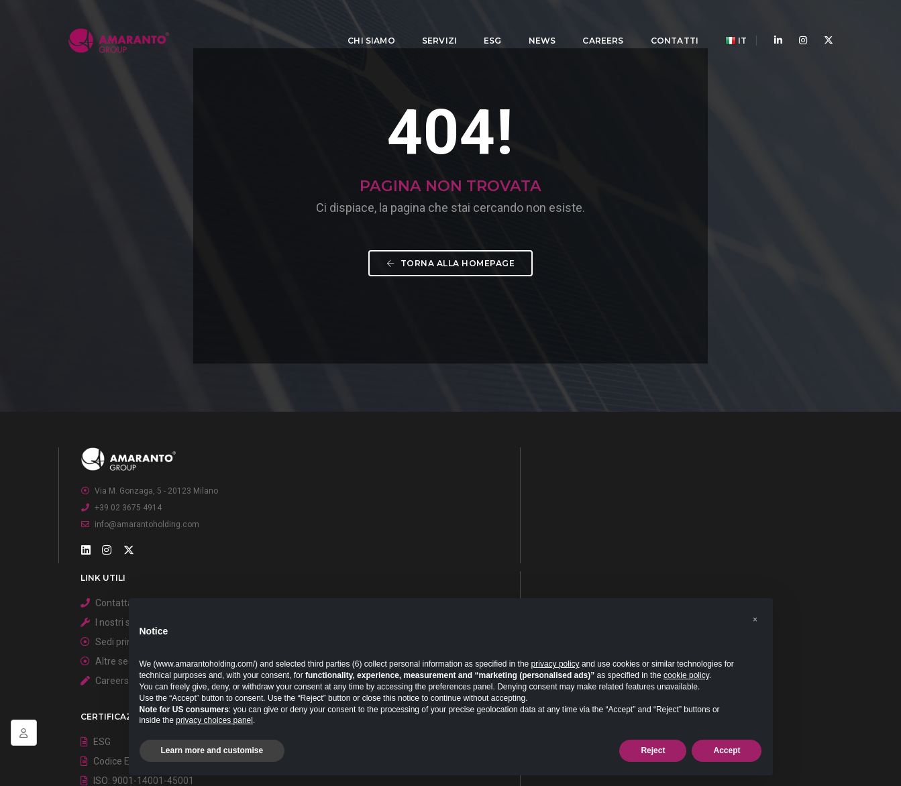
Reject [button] (653, 750)
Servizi (430, 24)
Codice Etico (650, 578)
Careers (593, 24)
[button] (755, 613)
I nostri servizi (394, 578)
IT (727, 24)
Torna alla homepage (450, 321)
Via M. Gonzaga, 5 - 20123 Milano (164, 571)
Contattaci (387, 559)
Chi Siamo (362, 24)
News (533, 24)
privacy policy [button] (555, 664)
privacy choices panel (214, 720)
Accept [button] (726, 750)
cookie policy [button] (686, 675)
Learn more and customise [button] (212, 750)
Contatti (665, 24)
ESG (483, 24)
